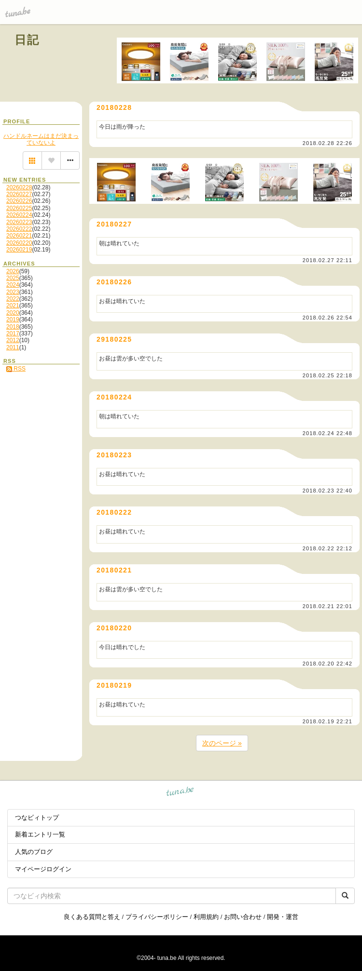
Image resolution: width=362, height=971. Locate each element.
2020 (12, 312)
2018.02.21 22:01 (327, 606)
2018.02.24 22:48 (327, 433)
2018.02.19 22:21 (327, 721)
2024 (12, 284)
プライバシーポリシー (156, 916)
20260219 (19, 249)
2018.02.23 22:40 (327, 490)
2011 (12, 347)
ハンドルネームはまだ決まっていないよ (41, 139)
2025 (12, 278)
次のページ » (222, 743)
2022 (12, 298)
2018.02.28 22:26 (327, 143)
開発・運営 (282, 916)
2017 (12, 333)
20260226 (19, 201)
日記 (27, 39)
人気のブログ (34, 851)
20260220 (19, 242)
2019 (12, 319)
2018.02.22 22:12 (327, 548)
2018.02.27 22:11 (327, 260)
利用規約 (206, 916)
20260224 (19, 215)
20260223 (19, 222)
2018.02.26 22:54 (327, 317)
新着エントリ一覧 (40, 834)
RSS (16, 368)
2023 (12, 292)
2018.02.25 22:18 (327, 375)
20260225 (19, 208)
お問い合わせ (243, 916)
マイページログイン (43, 869)
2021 (12, 305)
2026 (12, 271)
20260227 (19, 194)
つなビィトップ (37, 817)
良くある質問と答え (92, 916)
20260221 (19, 235)
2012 (12, 340)
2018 (12, 326)
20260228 (19, 187)
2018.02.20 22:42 (327, 663)
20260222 (19, 229)
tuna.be (180, 793)
